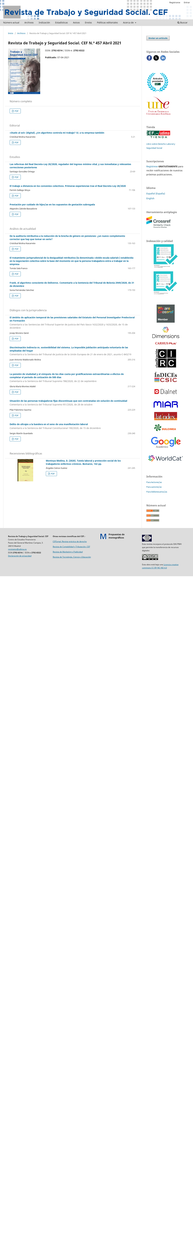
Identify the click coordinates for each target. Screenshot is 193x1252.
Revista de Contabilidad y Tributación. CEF (71, 546)
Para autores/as (154, 486)
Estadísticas (61, 22)
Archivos (29, 22)
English (150, 198)
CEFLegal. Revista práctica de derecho (70, 541)
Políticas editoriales (107, 22)
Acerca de (128, 22)
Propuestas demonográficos (116, 536)
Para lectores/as (154, 482)
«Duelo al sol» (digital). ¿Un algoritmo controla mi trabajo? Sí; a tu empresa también (57, 132)
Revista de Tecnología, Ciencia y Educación (72, 557)
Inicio (10, 33)
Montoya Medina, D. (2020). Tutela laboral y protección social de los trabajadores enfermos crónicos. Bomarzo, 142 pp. (83, 462)
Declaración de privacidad (19, 555)
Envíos (88, 22)
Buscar (182, 22)
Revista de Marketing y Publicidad (68, 551)
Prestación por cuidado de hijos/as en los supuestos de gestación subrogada (52, 204)
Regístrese (152, 166)
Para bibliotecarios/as (156, 491)
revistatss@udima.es (17, 549)
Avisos (76, 22)
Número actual (11, 22)
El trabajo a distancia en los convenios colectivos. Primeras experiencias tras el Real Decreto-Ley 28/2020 (68, 185)
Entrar (187, 2)
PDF (16, 111)
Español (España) (155, 193)
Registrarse (174, 2)
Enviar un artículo (158, 38)
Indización (44, 22)
